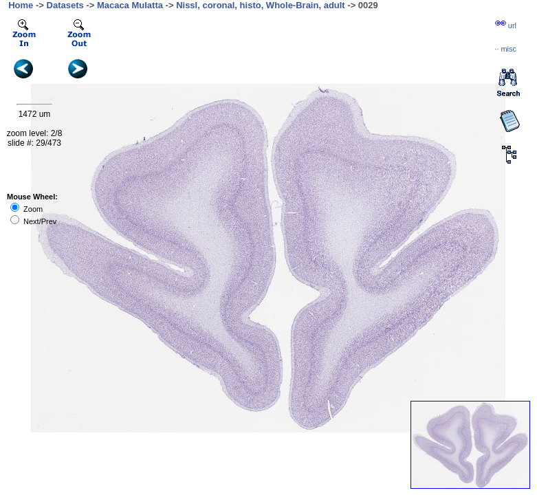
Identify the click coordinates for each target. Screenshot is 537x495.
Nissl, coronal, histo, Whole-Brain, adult (260, 5)
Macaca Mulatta (130, 5)
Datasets (65, 5)
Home (20, 5)
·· (505, 49)
